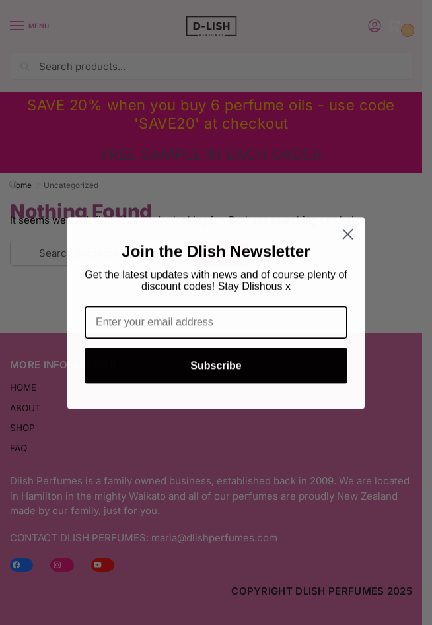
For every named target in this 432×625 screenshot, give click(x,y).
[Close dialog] (347, 239)
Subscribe (215, 370)
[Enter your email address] (216, 327)
